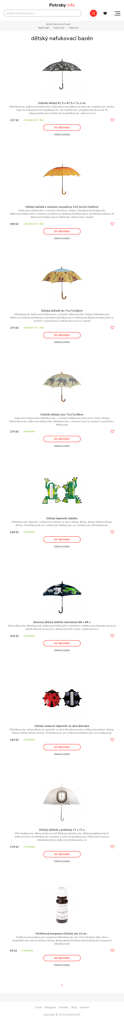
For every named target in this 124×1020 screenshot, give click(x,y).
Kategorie (50, 1007)
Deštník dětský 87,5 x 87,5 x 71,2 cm (62, 103)
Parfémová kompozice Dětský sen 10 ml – (62, 934)
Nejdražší (73, 27)
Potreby (62, 5)
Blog (74, 1007)
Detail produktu (62, 134)
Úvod (38, 1007)
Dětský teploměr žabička (61, 518)
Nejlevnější (59, 27)
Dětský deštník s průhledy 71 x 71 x (62, 830)
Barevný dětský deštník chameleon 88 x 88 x (62, 622)
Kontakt (63, 1007)
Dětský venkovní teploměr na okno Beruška (62, 726)
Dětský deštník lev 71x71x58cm (62, 311)
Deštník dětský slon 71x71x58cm (62, 414)
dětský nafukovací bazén (58, 24)
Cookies (84, 1007)
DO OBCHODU (62, 127)
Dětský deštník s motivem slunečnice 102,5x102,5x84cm (62, 207)
